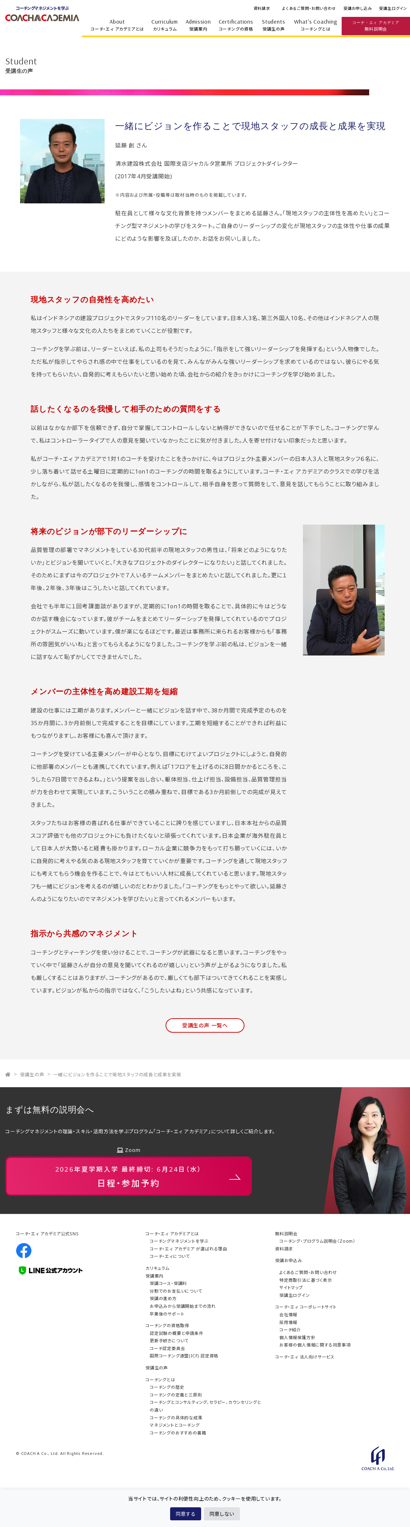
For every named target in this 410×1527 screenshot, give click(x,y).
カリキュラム (164, 24)
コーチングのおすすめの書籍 (178, 1433)
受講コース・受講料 (168, 1283)
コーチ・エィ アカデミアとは (117, 24)
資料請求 (262, 8)
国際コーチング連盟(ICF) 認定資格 (184, 1356)
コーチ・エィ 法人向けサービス (305, 1357)
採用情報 (288, 1322)
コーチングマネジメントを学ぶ (179, 1241)
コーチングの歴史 (167, 1387)
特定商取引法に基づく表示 (305, 1280)
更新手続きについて (169, 1341)
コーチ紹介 (290, 1330)
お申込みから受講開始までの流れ (183, 1306)
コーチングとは (315, 24)
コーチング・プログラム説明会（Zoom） (317, 1241)
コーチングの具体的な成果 (176, 1418)
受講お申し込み (357, 8)
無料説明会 (375, 26)
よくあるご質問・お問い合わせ (309, 8)
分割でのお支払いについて (176, 1291)
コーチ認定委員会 (167, 1348)
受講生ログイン (393, 8)
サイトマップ (291, 1288)
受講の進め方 (163, 1298)
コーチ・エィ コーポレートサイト (306, 1307)
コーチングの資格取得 (167, 1326)
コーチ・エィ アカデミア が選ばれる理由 (188, 1249)
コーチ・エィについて (170, 1256)
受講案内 (198, 24)
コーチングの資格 (236, 24)
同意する (185, 1513)
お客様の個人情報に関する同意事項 (315, 1345)
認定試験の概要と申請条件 (177, 1333)
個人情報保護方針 (297, 1338)
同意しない (222, 1513)
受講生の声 (274, 24)
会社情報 (288, 1315)
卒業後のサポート (167, 1314)
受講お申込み (288, 1260)
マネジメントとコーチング (175, 1425)
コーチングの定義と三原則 (176, 1395)
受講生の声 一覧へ (205, 1025)
